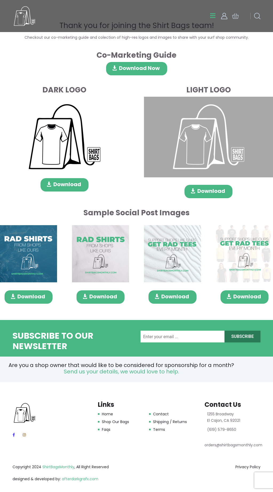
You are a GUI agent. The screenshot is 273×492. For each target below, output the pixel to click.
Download (67, 184)
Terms (159, 429)
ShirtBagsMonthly (58, 467)
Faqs (106, 429)
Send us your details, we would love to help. (121, 371)
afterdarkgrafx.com (80, 479)
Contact (161, 414)
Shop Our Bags (115, 421)
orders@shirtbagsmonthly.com (233, 445)
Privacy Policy (247, 467)
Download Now (139, 68)
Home (107, 414)
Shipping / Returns (170, 421)
